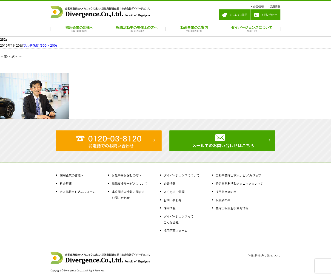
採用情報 (274, 6)
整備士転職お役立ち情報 (232, 208)
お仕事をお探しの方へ (127, 175)
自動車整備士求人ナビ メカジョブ (238, 175)
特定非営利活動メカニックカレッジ (239, 183)
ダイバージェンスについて (182, 175)
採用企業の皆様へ (72, 175)
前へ (5, 56)
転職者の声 (223, 200)
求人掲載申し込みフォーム (78, 192)
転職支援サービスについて (130, 183)
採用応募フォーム (176, 230)
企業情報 (258, 6)
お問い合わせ (265, 15)
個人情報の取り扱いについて (265, 255)
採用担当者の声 (226, 192)
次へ (16, 56)
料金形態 (66, 183)
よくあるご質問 (234, 15)
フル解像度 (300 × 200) (40, 45)
